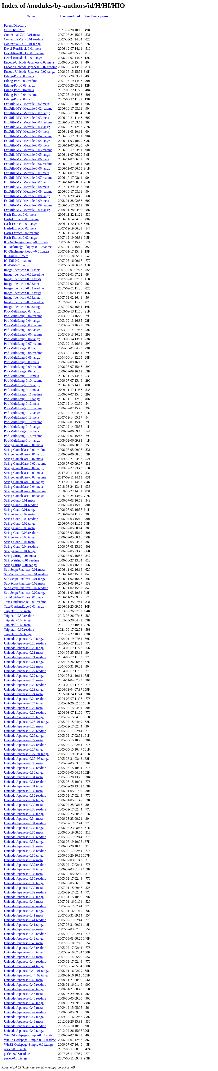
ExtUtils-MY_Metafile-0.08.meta (26, 187)
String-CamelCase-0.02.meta (23, 459)
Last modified (70, 16)
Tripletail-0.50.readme (19, 615)
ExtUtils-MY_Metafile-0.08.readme (28, 191)
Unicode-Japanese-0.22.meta (23, 666)
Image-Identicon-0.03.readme (24, 302)
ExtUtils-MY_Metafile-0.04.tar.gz (27, 141)
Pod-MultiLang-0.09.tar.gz (22, 371)
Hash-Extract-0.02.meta (20, 228)
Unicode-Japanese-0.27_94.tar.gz (26, 754)
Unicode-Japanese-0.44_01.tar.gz (26, 970)
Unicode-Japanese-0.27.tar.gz (24, 749)
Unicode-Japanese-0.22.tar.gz (24, 675)
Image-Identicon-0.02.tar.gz (22, 293)
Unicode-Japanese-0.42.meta (23, 929)
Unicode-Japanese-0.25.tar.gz (24, 717)
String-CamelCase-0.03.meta (23, 473)
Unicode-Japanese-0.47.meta (23, 1007)
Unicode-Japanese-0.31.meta (23, 777)
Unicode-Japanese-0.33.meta (23, 804)
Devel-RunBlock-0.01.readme (24, 53)
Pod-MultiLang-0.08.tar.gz (22, 357)
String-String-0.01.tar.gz (20, 565)
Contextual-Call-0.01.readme (23, 39)
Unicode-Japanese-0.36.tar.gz (24, 855)
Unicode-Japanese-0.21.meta (23, 652)
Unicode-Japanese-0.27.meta (23, 740)
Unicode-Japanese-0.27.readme (25, 745)
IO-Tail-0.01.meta (16, 256)
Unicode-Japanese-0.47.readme (25, 1012)
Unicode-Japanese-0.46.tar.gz (24, 1003)
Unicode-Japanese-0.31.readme (25, 781)
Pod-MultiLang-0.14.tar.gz (22, 440)
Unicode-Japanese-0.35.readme (25, 837)
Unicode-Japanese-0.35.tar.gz (24, 841)
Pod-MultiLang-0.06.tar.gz (22, 339)
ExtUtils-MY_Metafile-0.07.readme (28, 177)
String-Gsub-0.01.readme (21, 505)
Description (99, 16)
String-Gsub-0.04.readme (21, 546)
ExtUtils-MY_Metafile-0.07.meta (26, 173)
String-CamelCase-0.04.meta (23, 486)
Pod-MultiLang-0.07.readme (23, 343)
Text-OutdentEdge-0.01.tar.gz (24, 606)
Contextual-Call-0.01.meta (22, 34)
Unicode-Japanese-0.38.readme (25, 878)
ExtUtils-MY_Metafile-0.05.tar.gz (27, 154)
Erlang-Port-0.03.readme (20, 81)
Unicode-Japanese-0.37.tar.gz (24, 869)
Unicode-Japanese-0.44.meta (23, 957)
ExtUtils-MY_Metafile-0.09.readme (28, 205)
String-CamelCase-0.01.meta (23, 445)
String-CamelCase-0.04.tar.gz (24, 496)
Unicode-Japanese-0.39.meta (23, 887)
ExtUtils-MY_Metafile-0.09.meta (26, 200)
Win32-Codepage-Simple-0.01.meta (28, 1035)
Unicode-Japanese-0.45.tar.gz (24, 989)
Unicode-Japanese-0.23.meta (23, 680)
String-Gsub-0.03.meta (19, 528)
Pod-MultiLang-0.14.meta (21, 431)
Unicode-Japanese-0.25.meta (23, 708)
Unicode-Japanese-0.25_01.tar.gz (26, 722)
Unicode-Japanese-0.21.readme (25, 657)
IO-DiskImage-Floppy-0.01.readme (28, 247)
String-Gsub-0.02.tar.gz (20, 523)
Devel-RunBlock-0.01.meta (22, 48)
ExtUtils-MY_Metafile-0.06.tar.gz (27, 168)
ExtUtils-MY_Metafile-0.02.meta (26, 104)
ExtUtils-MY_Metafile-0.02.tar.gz (27, 113)
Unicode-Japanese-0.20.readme (25, 643)
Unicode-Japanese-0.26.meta (23, 726)
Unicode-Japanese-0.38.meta (23, 874)
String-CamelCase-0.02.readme (25, 463)
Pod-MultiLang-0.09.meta (21, 362)
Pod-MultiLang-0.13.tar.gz (22, 426)
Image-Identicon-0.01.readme (24, 274)
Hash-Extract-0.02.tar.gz (20, 237)
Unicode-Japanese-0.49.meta (23, 1021)
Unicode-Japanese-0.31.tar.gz (24, 786)
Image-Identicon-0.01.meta (22, 270)
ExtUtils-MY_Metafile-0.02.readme (28, 108)
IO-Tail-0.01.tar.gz (16, 265)
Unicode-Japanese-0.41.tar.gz (24, 924)
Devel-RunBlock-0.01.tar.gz (23, 58)
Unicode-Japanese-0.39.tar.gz (24, 897)
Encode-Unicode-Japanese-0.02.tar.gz (29, 71)
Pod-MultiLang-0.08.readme (23, 353)
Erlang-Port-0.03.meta (19, 76)
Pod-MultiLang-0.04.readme (23, 316)
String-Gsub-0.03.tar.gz (20, 537)
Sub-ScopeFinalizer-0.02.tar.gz (24, 592)
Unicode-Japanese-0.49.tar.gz (24, 1030)
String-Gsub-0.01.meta (19, 500)
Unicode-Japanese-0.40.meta (23, 901)
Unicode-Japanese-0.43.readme (25, 947)
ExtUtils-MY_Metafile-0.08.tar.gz (27, 196)
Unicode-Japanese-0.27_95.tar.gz (26, 758)
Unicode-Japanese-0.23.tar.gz (24, 689)
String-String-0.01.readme (21, 560)
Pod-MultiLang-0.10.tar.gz (22, 385)
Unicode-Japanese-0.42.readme (25, 934)
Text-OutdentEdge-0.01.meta (23, 597)
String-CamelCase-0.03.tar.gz (24, 482)
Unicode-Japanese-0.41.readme (25, 920)
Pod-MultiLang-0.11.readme (23, 394)
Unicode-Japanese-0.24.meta (23, 694)
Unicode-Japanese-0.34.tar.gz (24, 828)
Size (87, 16)
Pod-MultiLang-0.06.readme (23, 334)
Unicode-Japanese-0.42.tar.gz (24, 938)
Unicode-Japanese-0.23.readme (25, 685)
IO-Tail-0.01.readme (17, 260)
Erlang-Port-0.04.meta (19, 90)
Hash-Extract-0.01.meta (20, 214)
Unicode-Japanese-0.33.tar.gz (24, 814)
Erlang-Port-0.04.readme (20, 94)
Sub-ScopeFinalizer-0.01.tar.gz (24, 579)
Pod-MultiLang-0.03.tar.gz (22, 311)
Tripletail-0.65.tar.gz (17, 634)
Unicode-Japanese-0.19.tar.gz (24, 639)
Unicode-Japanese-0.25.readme (25, 712)
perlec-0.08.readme (17, 1053)
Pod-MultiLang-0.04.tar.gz (22, 320)
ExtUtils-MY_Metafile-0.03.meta (26, 117)
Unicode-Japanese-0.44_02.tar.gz (26, 975)
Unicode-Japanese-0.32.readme (25, 795)
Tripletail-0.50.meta (17, 611)
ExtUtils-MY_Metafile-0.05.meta (26, 145)
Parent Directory (15, 25)
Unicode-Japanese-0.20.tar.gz (24, 648)
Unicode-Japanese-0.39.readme (25, 892)
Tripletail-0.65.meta (17, 625)
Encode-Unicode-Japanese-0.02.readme (30, 67)
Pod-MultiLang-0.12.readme (23, 408)
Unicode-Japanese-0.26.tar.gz (24, 735)
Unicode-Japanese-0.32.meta (23, 791)
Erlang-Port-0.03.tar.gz (19, 85)
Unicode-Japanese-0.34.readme (25, 823)
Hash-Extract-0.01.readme (21, 219)
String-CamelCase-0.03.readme (25, 477)
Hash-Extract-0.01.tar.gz (20, 224)
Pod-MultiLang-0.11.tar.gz (22, 399)
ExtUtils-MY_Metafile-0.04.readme (28, 136)
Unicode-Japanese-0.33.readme (25, 809)
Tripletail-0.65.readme (19, 629)
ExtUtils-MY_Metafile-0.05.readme (28, 150)
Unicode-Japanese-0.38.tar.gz (24, 883)
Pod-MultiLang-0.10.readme (23, 380)
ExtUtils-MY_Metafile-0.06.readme (28, 164)
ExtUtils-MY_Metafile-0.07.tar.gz (27, 182)
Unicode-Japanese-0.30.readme (25, 768)
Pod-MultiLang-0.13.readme (23, 422)
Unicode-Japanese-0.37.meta (23, 860)
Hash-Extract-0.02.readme (21, 233)
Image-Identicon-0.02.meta (22, 283)
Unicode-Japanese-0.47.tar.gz (24, 1017)
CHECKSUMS (14, 30)
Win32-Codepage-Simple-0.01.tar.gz (28, 1044)
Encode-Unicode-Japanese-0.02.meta (29, 62)
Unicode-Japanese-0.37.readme (25, 864)
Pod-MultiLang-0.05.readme (23, 325)
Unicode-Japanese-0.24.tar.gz (24, 703)
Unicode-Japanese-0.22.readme (25, 671)
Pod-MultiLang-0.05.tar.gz (22, 330)
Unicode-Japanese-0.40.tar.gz (24, 911)
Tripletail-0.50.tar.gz (17, 620)
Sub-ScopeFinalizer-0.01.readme (26, 574)
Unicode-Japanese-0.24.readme (25, 698)
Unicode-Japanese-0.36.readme (25, 851)
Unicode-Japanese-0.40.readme (25, 906)
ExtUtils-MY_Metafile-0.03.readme (28, 122)
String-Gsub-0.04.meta (19, 542)
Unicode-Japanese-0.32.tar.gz (24, 800)
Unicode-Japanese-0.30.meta (23, 763)
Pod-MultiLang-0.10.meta (21, 376)
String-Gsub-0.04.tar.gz (20, 551)
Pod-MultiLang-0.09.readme (23, 366)
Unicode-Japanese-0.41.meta (23, 915)
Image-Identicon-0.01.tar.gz (22, 279)
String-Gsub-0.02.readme (21, 519)
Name (30, 16)
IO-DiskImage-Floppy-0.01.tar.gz (26, 251)
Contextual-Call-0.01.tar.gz (22, 44)
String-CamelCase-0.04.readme (25, 491)
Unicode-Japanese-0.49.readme (25, 1026)
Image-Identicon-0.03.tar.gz (22, 307)
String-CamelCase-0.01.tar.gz (24, 454)
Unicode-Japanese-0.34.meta (23, 818)
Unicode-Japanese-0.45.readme (25, 984)
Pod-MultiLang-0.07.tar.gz (22, 348)
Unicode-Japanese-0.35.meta (23, 832)
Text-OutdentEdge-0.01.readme (25, 602)
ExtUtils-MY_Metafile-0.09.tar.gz (27, 210)
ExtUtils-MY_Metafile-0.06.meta (26, 159)
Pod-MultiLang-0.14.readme (23, 436)
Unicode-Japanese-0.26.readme (25, 731)
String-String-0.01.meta (20, 556)
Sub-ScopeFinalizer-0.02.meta (24, 583)
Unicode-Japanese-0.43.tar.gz (24, 952)
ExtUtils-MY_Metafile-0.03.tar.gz (27, 127)
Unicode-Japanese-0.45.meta (23, 980)
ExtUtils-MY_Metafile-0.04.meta (26, 131)
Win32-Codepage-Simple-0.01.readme (30, 1040)
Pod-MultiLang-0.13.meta (21, 417)
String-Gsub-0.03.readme (21, 532)
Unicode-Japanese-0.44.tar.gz (24, 966)
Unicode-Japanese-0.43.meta (23, 943)
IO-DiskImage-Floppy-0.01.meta (26, 242)
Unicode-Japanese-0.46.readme (25, 998)
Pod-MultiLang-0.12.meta (21, 403)
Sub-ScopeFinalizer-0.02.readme (26, 588)
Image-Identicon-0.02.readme (24, 288)
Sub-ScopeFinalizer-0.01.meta (24, 569)
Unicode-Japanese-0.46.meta (23, 994)
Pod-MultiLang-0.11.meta (21, 390)
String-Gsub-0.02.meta (19, 514)
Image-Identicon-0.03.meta (22, 297)
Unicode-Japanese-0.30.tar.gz (24, 772)
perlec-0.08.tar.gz (15, 1058)
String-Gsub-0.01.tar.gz (20, 509)
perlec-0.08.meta (15, 1049)
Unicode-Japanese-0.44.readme (25, 961)
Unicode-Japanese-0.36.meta (23, 846)
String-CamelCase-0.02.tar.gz (24, 468)
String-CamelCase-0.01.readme (25, 449)
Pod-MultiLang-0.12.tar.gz (22, 413)
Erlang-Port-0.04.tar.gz (19, 99)
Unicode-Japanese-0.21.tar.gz (24, 662)
